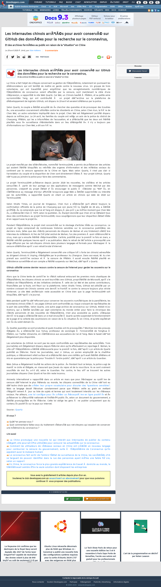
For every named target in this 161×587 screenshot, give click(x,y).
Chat (78, 2)
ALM (55, 7)
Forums (38, 2)
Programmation (101, 7)
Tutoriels (50, 2)
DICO (114, 10)
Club (134, 2)
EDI (90, 7)
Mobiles (129, 7)
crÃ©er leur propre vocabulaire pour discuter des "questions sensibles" (71, 387)
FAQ (61, 2)
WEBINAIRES (45, 10)
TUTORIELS (27, 10)
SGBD (112, 7)
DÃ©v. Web (81, 7)
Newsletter (90, 2)
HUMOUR (122, 10)
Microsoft (64, 7)
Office (120, 7)
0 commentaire (51, 52)
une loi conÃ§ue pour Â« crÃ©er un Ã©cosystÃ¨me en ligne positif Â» (66, 396)
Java (72, 7)
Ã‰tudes (115, 2)
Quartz (18, 411)
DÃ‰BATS (98, 10)
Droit (126, 2)
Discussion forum (138, 71)
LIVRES (56, 10)
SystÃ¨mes (139, 7)
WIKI (107, 10)
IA (50, 7)
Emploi (103, 2)
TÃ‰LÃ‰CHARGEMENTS (71, 10)
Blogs (69, 2)
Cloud (43, 7)
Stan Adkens (35, 52)
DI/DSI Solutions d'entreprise (26, 7)
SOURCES (88, 10)
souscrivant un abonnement (64, 480)
